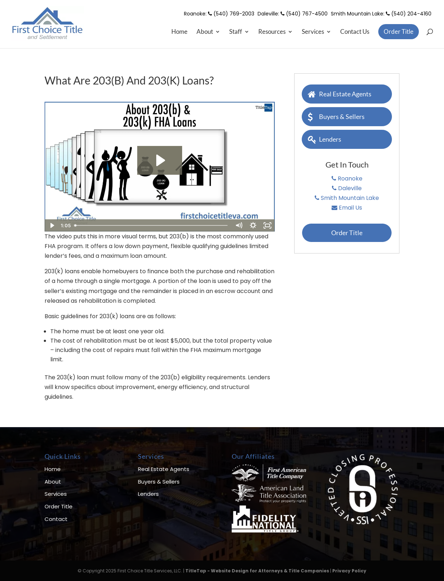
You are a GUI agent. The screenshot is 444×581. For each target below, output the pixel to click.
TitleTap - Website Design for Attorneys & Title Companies (257, 571)
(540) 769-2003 (231, 13)
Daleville (347, 188)
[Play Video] (52, 225)
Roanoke (347, 178)
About (204, 32)
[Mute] (239, 225)
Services (313, 32)
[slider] (151, 225)
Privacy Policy (349, 571)
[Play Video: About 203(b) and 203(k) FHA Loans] (159, 160)
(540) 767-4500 (304, 13)
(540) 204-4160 (408, 13)
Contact (56, 519)
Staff (235, 32)
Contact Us (354, 32)
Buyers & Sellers (336, 116)
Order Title (398, 31)
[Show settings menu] (253, 225)
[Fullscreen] (267, 225)
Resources (272, 32)
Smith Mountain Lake (347, 198)
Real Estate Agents (339, 93)
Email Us (347, 207)
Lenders (324, 138)
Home (179, 32)
